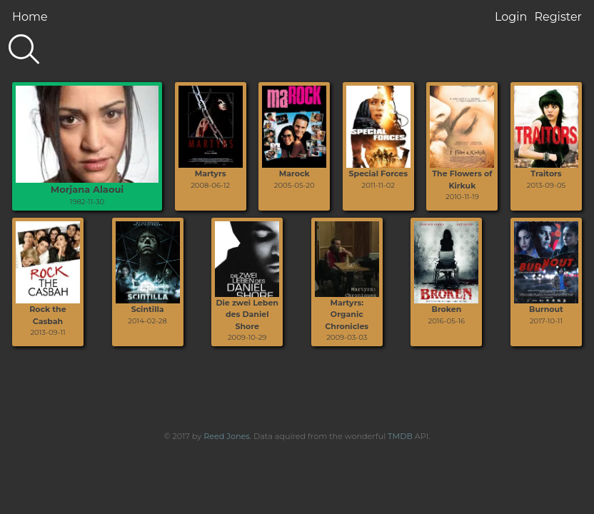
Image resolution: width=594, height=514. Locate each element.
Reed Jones (226, 436)
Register (558, 17)
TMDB (400, 436)
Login (511, 17)
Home (30, 17)
